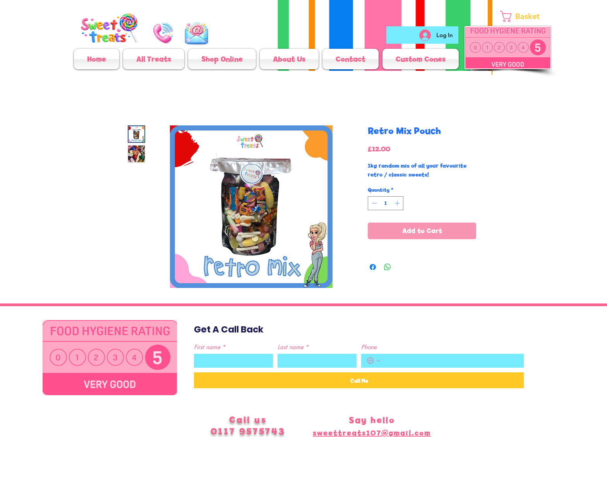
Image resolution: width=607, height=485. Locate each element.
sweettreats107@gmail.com (372, 433)
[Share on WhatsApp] (387, 267)
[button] (222, 59)
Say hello (372, 420)
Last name (293, 347)
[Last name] (315, 361)
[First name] (231, 361)
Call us (248, 419)
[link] (529, 16)
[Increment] (398, 203)
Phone (369, 347)
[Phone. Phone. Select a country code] (373, 360)
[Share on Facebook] (372, 267)
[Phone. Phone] (450, 361)
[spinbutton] (385, 203)
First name (209, 347)
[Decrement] (373, 203)
